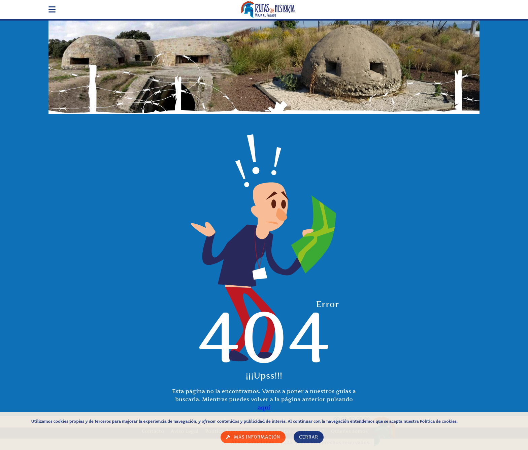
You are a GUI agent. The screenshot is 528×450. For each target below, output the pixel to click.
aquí (264, 407)
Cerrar (308, 437)
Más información (257, 437)
